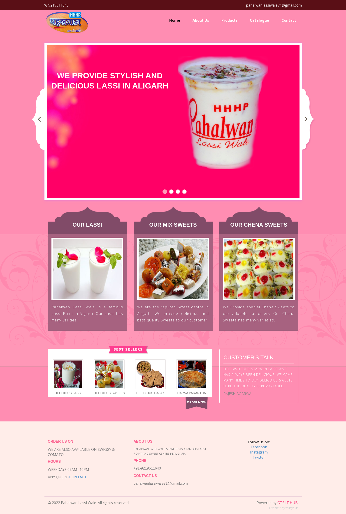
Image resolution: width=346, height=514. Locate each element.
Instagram (259, 452)
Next (308, 119)
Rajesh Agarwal (238, 393)
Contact (288, 20)
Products (229, 20)
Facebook (259, 446)
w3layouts (292, 508)
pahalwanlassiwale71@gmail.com (274, 5)
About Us (201, 20)
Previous (38, 119)
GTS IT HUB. (287, 502)
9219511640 (58, 5)
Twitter (259, 457)
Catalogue (259, 20)
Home (174, 20)
